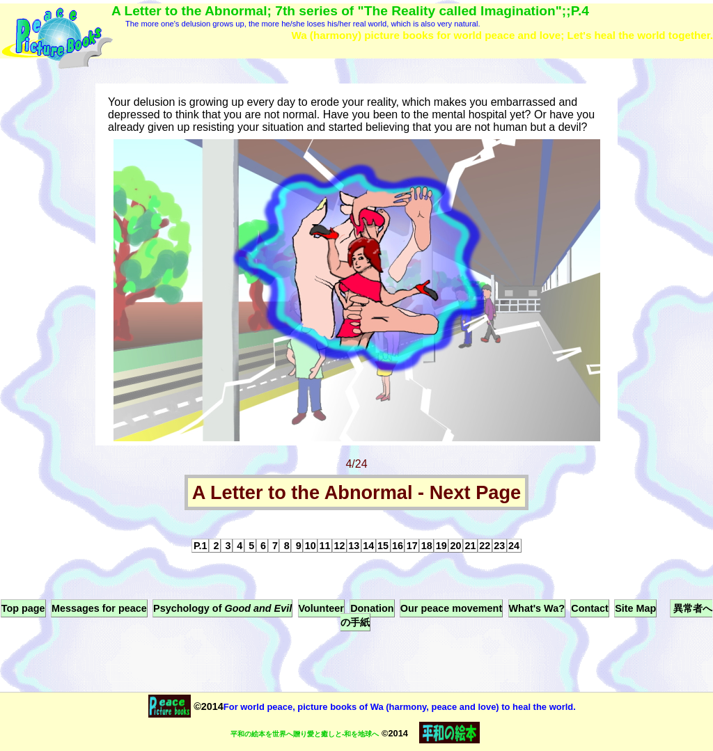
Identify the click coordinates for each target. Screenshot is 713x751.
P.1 (200, 545)
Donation (371, 608)
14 (368, 545)
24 (513, 545)
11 (325, 545)
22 (484, 545)
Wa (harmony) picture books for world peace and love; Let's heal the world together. (502, 35)
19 (441, 545)
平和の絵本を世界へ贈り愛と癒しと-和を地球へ (304, 734)
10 (310, 545)
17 (412, 545)
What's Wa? (537, 608)
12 (339, 545)
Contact (590, 608)
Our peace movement (451, 608)
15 (383, 545)
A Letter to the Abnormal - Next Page (356, 492)
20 (456, 545)
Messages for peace (99, 608)
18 (426, 545)
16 (397, 545)
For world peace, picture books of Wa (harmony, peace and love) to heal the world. (400, 707)
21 (470, 545)
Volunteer (321, 608)
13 (353, 545)
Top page (23, 608)
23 (499, 545)
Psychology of (222, 608)
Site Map (635, 608)
